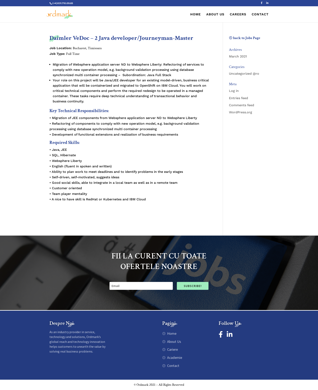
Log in (234, 91)
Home (171, 333)
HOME (195, 14)
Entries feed (238, 98)
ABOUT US (215, 14)
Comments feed (241, 105)
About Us (173, 341)
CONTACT (260, 14)
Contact (172, 365)
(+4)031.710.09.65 (62, 3)
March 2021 (238, 56)
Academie (174, 357)
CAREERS (238, 14)
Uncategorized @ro (244, 73)
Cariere (172, 349)
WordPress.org (240, 112)
